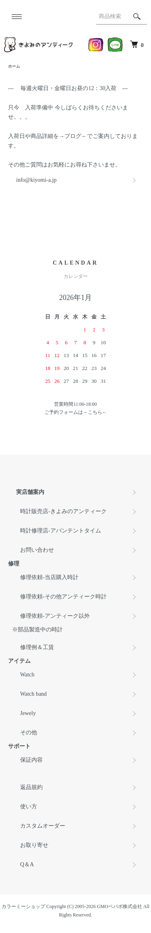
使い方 (28, 807)
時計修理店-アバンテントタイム (60, 531)
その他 (28, 733)
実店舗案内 (30, 492)
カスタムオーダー (42, 826)
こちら (95, 412)
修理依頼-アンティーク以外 (55, 616)
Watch (27, 675)
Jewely (28, 713)
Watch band (33, 694)
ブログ (72, 136)
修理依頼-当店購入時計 (49, 577)
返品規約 (31, 787)
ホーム (14, 66)
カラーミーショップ (23, 906)
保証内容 (31, 760)
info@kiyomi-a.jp (36, 180)
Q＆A (27, 864)
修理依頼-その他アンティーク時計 (63, 597)
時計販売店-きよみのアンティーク (63, 511)
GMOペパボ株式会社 (119, 906)
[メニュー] (16, 16)
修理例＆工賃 (37, 647)
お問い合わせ (37, 550)
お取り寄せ (34, 845)
